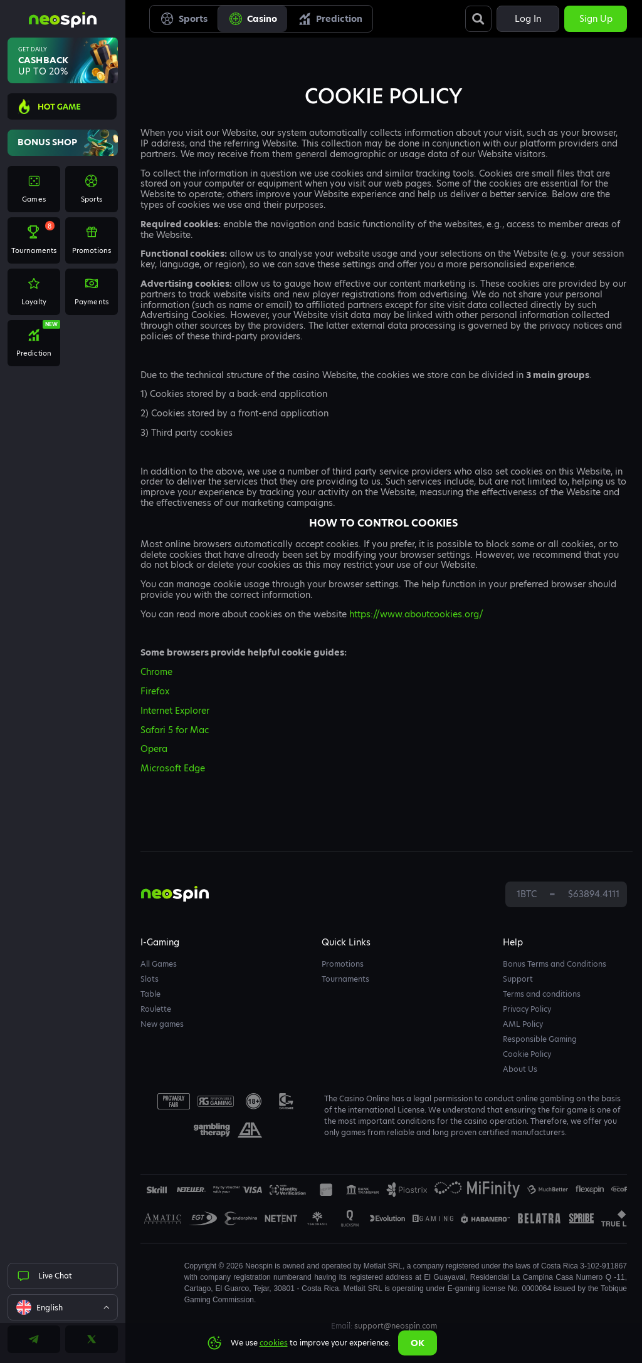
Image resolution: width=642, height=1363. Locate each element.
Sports (184, 18)
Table (150, 994)
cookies (274, 1342)
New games (162, 1024)
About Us (520, 1069)
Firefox (154, 691)
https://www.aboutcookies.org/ (416, 614)
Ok (417, 1343)
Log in (528, 19)
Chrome (156, 672)
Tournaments (345, 979)
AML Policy (523, 1024)
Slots (149, 979)
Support (518, 979)
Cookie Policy (527, 1054)
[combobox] (63, 1307)
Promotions (343, 964)
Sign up (596, 19)
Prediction (329, 18)
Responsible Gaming (540, 1039)
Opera (153, 749)
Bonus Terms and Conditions (554, 964)
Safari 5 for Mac (174, 730)
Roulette (155, 1009)
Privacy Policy (527, 1009)
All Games (158, 964)
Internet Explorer (174, 710)
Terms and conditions (542, 994)
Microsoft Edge (172, 768)
